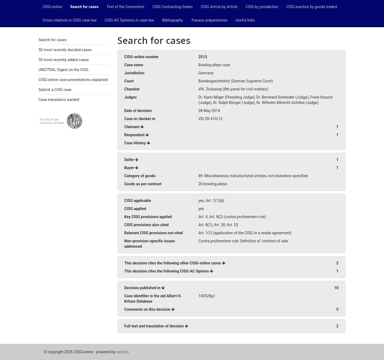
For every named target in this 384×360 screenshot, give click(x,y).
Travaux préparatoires (209, 20)
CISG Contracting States (172, 7)
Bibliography (172, 20)
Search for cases (84, 7)
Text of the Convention (125, 7)
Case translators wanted (59, 99)
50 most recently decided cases (65, 50)
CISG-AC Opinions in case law (129, 20)
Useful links (245, 20)
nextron (122, 352)
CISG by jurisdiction (262, 7)
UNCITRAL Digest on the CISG (63, 70)
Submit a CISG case (55, 90)
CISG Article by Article (219, 7)
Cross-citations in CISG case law (70, 20)
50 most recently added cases (64, 60)
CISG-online (52, 7)
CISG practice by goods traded (311, 7)
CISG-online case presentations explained (73, 80)
